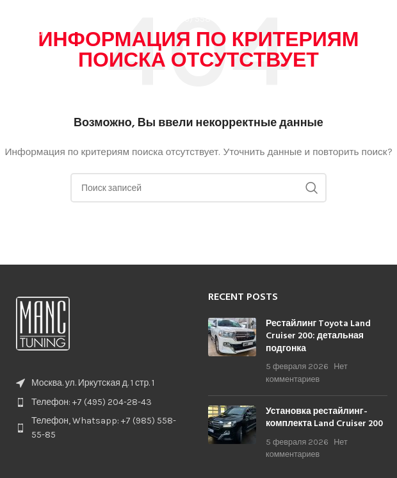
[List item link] (99, 402)
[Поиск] (198, 187)
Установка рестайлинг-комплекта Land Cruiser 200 (324, 418)
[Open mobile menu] (381, 19)
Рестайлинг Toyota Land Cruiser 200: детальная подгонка (318, 336)
